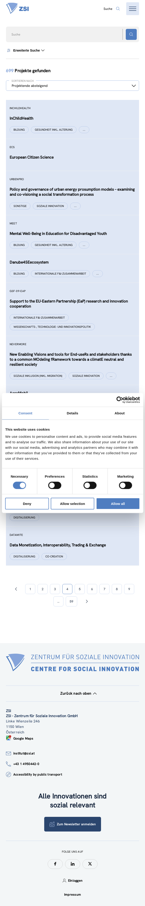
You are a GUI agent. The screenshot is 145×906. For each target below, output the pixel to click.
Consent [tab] (25, 413)
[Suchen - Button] (131, 34)
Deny (27, 504)
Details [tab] (72, 413)
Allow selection (72, 504)
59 (71, 601)
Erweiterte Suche (25, 50)
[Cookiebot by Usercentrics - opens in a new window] (120, 399)
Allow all (118, 504)
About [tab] (120, 413)
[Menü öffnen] (132, 8)
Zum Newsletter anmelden (72, 824)
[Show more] (84, 129)
